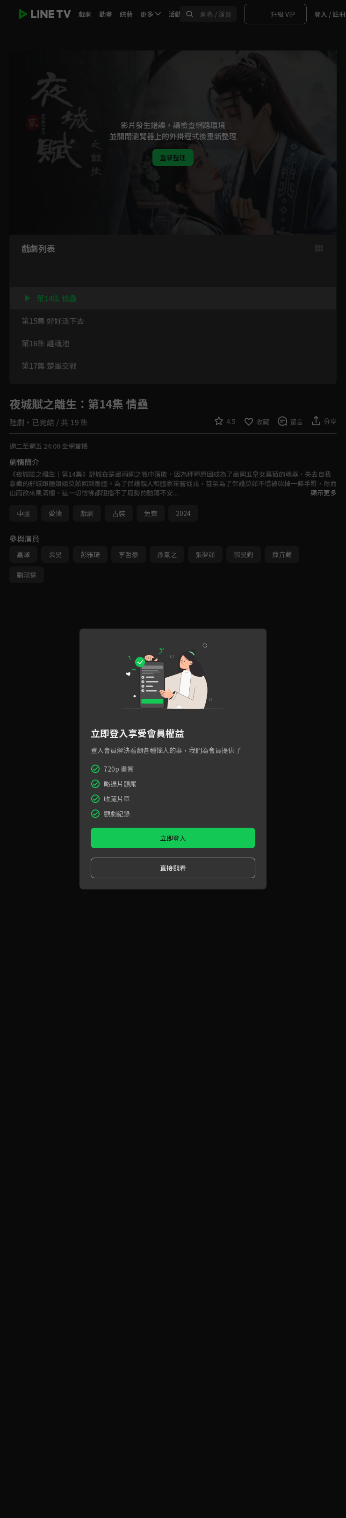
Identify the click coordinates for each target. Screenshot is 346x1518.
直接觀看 (173, 868)
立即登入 (173, 838)
